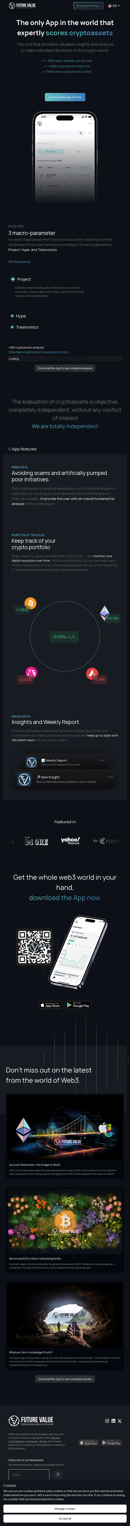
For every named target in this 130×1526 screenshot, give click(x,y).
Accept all (65, 1518)
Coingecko (32, 1441)
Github (43, 1441)
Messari (55, 1437)
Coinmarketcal (16, 1441)
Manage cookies (65, 1509)
